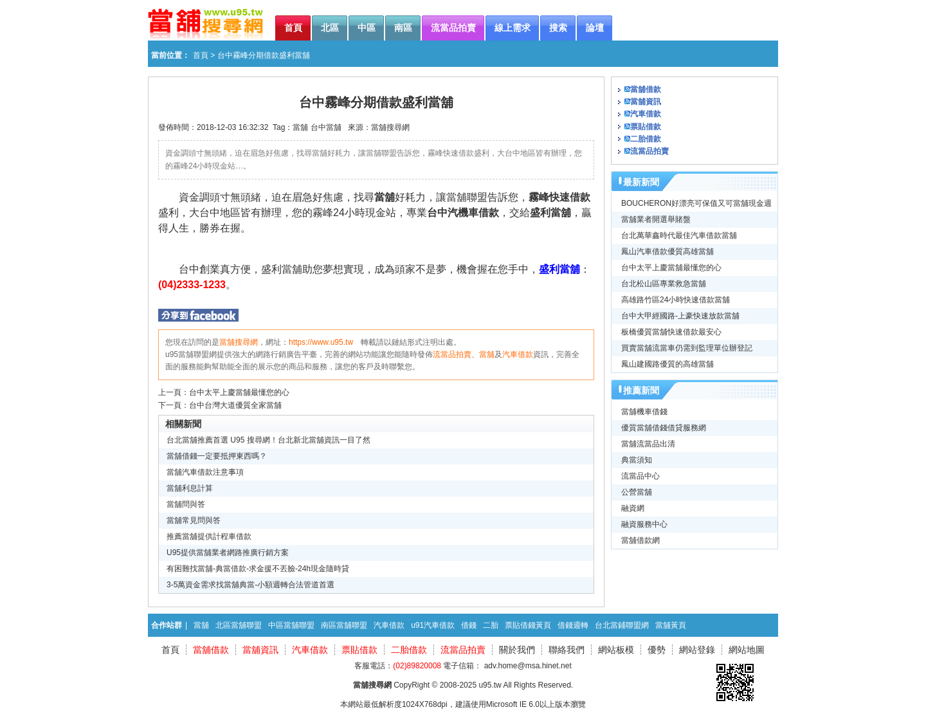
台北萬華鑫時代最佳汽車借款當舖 (679, 235)
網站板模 (616, 650)
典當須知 (636, 459)
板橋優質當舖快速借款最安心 (671, 331)
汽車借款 (517, 354)
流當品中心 (640, 476)
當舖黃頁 (670, 625)
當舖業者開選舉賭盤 (656, 219)
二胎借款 (645, 138)
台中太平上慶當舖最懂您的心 (239, 392)
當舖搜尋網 (390, 127)
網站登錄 (697, 650)
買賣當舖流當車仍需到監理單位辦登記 (686, 347)
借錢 (469, 625)
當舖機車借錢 (644, 411)
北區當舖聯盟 (238, 625)
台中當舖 (326, 127)
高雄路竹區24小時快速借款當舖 (675, 299)
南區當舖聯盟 (344, 625)
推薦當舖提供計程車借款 (209, 536)
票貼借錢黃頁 (528, 625)
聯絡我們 (567, 650)
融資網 (632, 508)
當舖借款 (645, 89)
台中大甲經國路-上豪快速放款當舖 (680, 315)
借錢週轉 (573, 625)
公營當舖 (636, 492)
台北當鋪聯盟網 (622, 625)
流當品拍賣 (452, 354)
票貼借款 (645, 126)
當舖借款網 (640, 540)
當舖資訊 (645, 101)
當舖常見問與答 (194, 520)
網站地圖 (747, 650)
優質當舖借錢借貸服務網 (663, 427)
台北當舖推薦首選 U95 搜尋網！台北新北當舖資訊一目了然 (268, 439)
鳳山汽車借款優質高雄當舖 (667, 251)
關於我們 (517, 650)
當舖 (300, 127)
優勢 (657, 650)
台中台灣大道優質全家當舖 (235, 405)
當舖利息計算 (190, 488)
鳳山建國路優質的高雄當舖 (667, 364)
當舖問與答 (186, 504)
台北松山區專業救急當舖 (663, 283)
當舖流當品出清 (648, 443)
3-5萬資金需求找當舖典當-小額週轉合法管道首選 (250, 584)
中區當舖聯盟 (291, 625)
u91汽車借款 (433, 625)
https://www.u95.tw (321, 342)
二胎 (490, 625)
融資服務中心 (644, 524)
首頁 (200, 55)
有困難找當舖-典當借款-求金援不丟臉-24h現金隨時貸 (258, 568)
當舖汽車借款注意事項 (205, 472)
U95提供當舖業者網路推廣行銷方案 (228, 552)
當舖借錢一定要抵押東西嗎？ (217, 456)
